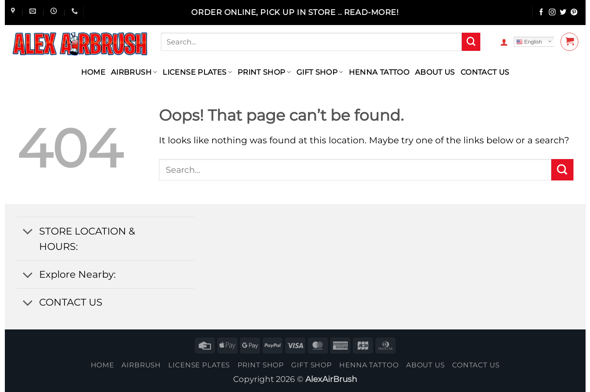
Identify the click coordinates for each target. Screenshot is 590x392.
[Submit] (471, 42)
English (529, 42)
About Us (435, 72)
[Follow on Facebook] (541, 13)
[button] (504, 42)
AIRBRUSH (134, 72)
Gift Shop (319, 72)
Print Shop (264, 72)
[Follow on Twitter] (563, 13)
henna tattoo (379, 72)
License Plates (197, 72)
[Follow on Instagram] (552, 13)
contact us (485, 72)
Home (93, 72)
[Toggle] (28, 232)
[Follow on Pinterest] (574, 13)
